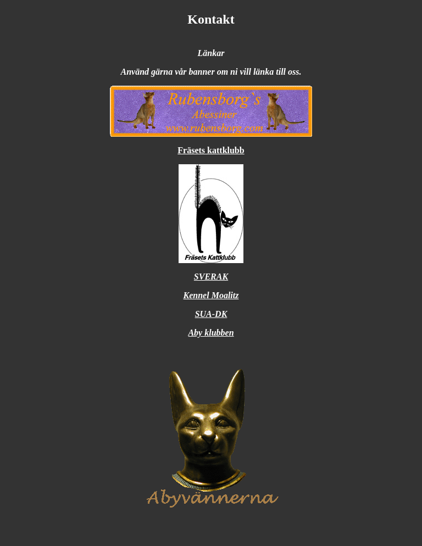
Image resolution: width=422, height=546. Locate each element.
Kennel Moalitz (211, 295)
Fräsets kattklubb (210, 150)
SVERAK (211, 276)
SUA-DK (211, 314)
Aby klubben (211, 332)
